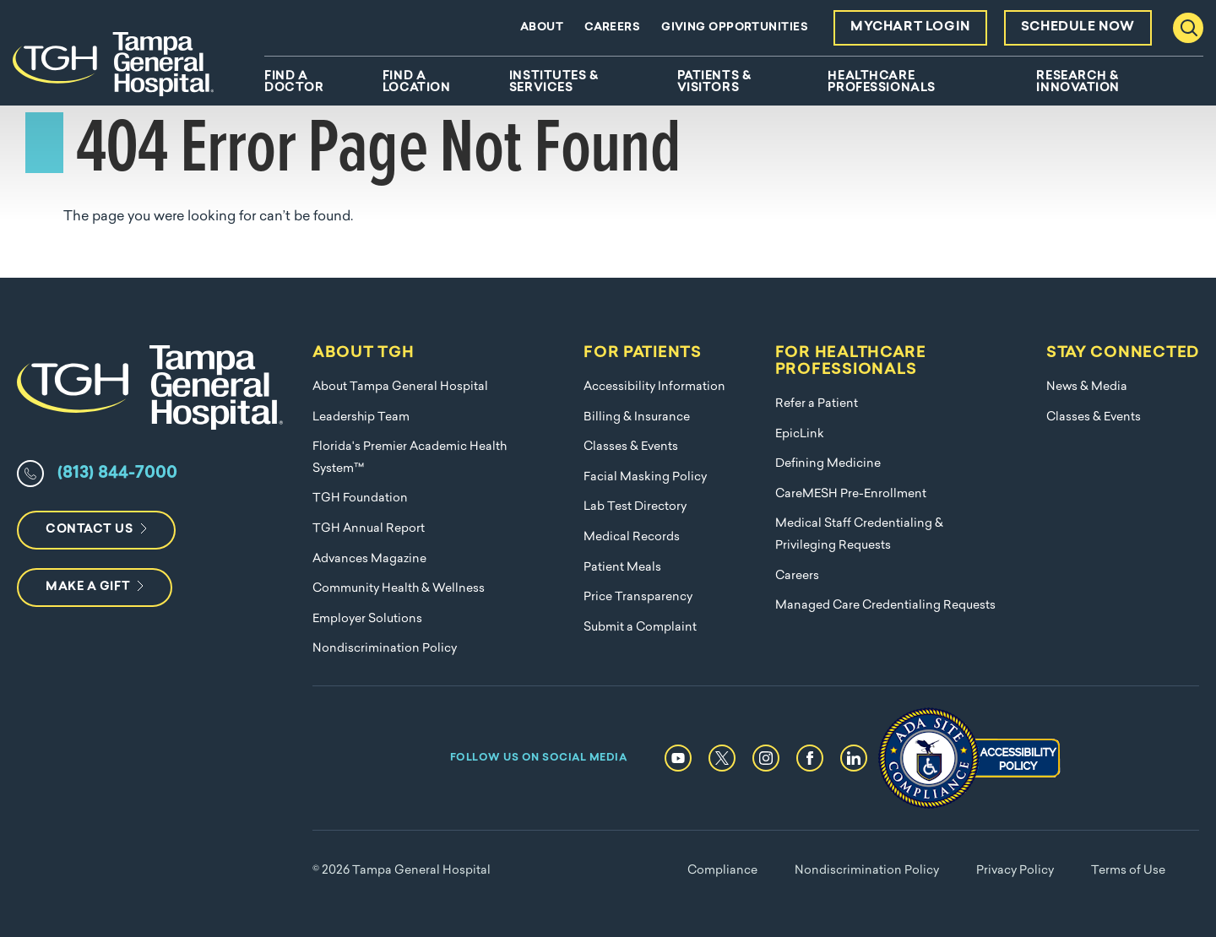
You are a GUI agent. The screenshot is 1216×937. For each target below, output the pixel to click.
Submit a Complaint (640, 627)
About (541, 27)
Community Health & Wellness (398, 588)
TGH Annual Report (368, 529)
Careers (612, 27)
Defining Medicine (828, 464)
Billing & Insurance (637, 417)
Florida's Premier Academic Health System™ (409, 458)
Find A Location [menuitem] (416, 83)
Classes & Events (631, 447)
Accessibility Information (654, 387)
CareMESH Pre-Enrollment (850, 494)
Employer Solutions (367, 619)
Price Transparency (638, 597)
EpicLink (799, 434)
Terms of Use (1128, 870)
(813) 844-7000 (117, 473)
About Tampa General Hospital (400, 387)
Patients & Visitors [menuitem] (714, 83)
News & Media (1086, 387)
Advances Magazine (369, 559)
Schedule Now (1078, 27)
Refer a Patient (816, 404)
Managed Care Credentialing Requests (885, 605)
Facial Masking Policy (645, 477)
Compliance (722, 870)
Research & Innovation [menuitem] (1078, 83)
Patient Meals (622, 567)
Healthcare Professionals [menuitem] (881, 83)
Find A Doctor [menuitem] (293, 83)
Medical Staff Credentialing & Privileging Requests (859, 534)
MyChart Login (910, 27)
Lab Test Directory (635, 507)
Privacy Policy (1015, 870)
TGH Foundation (360, 498)
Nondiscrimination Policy (384, 648)
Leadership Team (361, 417)
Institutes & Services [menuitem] (554, 83)
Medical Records (632, 537)
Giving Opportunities (734, 27)
